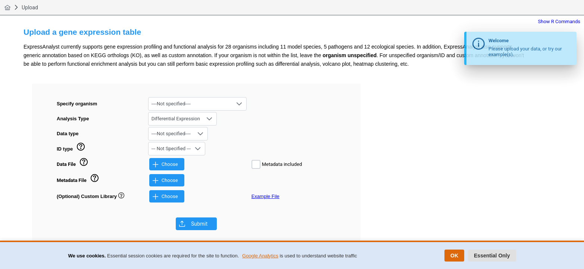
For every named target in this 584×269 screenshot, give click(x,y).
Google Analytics (260, 256)
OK (454, 256)
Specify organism (77, 103)
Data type (68, 133)
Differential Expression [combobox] (176, 118)
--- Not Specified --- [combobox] (171, 148)
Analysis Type (73, 118)
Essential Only (492, 256)
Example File (265, 196)
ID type (65, 149)
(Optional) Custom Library (90, 196)
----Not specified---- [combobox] (171, 103)
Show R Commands (559, 21)
